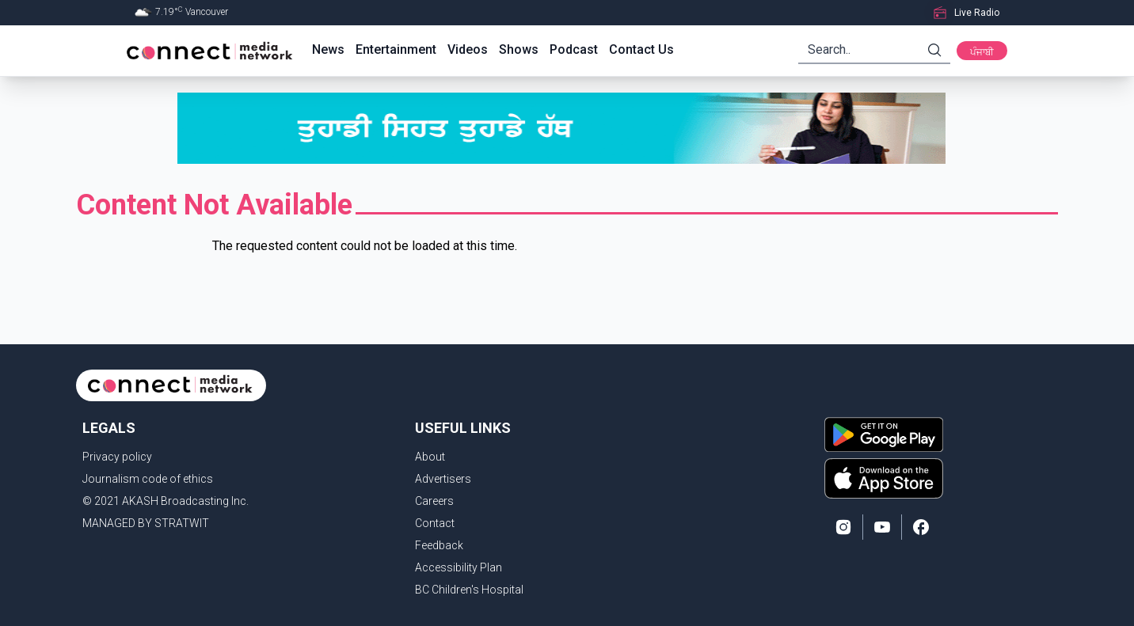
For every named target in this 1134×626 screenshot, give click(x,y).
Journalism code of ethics (147, 478)
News (328, 49)
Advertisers (443, 478)
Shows (518, 49)
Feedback (439, 545)
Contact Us (641, 49)
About (430, 456)
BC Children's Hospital (469, 589)
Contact (435, 523)
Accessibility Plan (458, 567)
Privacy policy (117, 456)
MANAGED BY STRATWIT (145, 523)
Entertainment (396, 49)
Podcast (574, 49)
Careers (434, 501)
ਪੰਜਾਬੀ (982, 52)
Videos (467, 49)
